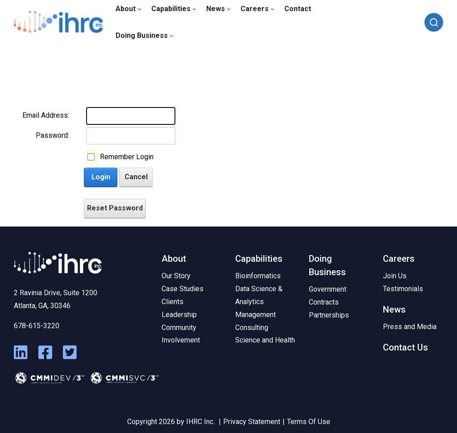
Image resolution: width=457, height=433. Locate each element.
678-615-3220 (36, 326)
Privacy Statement (251, 421)
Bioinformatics (258, 276)
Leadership (179, 314)
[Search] (433, 22)
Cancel (136, 177)
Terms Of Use (308, 421)
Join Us (395, 276)
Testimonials (403, 289)
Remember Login (127, 157)
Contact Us (405, 347)
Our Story (176, 276)
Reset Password (115, 208)
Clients (172, 301)
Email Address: (45, 115)
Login (100, 177)
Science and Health (265, 340)
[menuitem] (144, 35)
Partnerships (329, 315)
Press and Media (409, 326)
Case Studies (183, 289)
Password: (52, 135)
